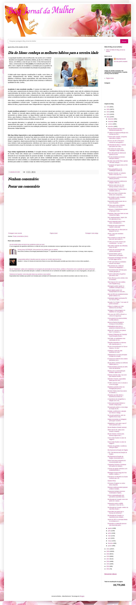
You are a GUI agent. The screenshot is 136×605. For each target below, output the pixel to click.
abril (109, 538)
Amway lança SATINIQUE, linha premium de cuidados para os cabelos (38, 249)
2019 (108, 554)
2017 (108, 559)
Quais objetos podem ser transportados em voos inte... (117, 290)
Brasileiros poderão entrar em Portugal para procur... (116, 387)
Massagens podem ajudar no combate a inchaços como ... (116, 286)
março (110, 541)
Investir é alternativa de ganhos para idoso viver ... (116, 274)
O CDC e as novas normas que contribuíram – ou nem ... (116, 242)
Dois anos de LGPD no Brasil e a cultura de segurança (117, 315)
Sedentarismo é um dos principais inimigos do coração (117, 355)
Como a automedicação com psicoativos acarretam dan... (116, 496)
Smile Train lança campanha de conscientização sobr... (117, 461)
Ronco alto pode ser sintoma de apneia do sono (117, 153)
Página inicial (53, 233)
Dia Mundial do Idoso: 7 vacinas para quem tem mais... (117, 145)
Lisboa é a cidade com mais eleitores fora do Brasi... (115, 307)
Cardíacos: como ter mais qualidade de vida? (115, 351)
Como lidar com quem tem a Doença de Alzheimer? (116, 512)
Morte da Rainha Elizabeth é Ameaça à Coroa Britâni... (116, 323)
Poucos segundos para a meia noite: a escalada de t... (116, 222)
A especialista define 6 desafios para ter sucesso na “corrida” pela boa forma (39, 259)
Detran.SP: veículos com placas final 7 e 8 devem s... (117, 331)
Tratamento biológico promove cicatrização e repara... (116, 492)
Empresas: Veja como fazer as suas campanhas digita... (118, 214)
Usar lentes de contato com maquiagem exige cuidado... (116, 149)
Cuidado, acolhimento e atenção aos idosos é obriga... (117, 411)
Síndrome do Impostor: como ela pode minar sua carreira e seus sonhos (30, 274)
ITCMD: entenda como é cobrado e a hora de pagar (118, 383)
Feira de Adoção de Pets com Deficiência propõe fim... (116, 129)
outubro (110, 124)
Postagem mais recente (15, 233)
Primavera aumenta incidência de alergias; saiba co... (117, 181)
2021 (108, 549)
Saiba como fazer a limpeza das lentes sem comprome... (117, 193)
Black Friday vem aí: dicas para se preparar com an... (117, 230)
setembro (111, 126)
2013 (108, 569)
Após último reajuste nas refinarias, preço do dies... (118, 246)
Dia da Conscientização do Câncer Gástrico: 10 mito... (117, 347)
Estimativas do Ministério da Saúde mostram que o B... (118, 477)
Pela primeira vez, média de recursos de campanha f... (116, 266)
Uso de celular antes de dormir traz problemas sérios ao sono (26, 244)
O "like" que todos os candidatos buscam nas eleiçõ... (117, 262)
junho (109, 533)
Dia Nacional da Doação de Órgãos (118, 450)
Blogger (82, 596)
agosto (110, 528)
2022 (108, 117)
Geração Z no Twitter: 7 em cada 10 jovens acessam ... (118, 303)
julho (109, 530)
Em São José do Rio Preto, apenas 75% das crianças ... (118, 161)
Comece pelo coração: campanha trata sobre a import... (117, 137)
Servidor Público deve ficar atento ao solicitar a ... (117, 391)
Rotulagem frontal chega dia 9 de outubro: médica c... (117, 473)
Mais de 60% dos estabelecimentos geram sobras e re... (118, 294)
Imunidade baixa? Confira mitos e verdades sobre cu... (117, 189)
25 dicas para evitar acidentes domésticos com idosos (116, 206)
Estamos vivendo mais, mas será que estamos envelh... (117, 375)
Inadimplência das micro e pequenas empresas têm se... (117, 327)
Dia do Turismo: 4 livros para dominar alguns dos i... (116, 434)
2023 (108, 114)
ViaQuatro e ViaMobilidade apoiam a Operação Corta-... (117, 210)
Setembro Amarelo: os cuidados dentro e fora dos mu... (117, 173)
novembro (111, 121)
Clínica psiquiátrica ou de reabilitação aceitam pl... (115, 169)
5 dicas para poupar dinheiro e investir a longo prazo (116, 403)
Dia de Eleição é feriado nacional (117, 427)
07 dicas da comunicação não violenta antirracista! (116, 250)
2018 (108, 556)
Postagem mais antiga (91, 233)
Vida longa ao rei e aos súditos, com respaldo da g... (116, 282)
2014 (108, 566)
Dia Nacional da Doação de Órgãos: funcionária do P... (116, 457)
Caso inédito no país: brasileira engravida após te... (116, 198)
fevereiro (110, 543)
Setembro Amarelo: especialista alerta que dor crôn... (117, 379)
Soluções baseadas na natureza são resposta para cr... (117, 343)
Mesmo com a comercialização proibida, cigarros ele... (116, 371)
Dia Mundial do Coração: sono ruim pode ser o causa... (118, 500)
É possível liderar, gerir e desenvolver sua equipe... (116, 254)
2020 (108, 551)
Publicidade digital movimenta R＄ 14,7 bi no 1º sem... (117, 298)
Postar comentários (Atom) (20, 236)
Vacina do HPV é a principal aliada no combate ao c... (117, 520)
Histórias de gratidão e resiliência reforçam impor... (117, 446)
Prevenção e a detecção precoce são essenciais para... (117, 524)
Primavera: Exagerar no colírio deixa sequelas (116, 484)
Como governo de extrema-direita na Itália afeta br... (117, 319)
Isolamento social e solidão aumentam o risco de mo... (116, 504)
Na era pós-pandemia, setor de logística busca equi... (116, 415)
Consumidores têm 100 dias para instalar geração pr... (117, 270)
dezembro (111, 119)
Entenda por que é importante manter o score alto (116, 226)
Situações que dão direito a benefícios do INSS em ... (116, 395)
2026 (108, 107)
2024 (108, 111)
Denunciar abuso (110, 574)
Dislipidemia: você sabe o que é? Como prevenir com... (117, 424)
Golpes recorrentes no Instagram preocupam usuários (117, 420)
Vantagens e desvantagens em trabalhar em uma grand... (116, 311)
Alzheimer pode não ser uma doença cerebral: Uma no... (116, 185)
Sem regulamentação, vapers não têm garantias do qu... (117, 218)
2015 (108, 564)
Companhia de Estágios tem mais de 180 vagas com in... (117, 258)
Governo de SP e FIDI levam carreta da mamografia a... (116, 141)
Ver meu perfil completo (120, 61)
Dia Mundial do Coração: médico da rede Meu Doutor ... (118, 508)
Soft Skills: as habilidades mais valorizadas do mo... (116, 339)
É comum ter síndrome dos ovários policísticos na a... (118, 359)
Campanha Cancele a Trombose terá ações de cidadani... (117, 465)
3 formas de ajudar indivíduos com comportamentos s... (117, 469)
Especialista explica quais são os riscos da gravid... (117, 202)
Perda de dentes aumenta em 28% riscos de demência (117, 367)
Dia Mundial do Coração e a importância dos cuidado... (116, 516)
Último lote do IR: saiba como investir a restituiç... (116, 430)
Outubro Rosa (112, 480)
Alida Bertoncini (121, 59)
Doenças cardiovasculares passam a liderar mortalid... (118, 488)
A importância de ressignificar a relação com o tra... (116, 399)
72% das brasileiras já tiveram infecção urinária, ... (116, 157)
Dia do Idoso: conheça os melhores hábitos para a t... (118, 363)
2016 (108, 561)
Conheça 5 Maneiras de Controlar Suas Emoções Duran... (117, 335)
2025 (108, 109)
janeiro (110, 545)
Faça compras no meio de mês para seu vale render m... (116, 238)
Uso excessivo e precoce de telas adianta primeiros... (117, 177)
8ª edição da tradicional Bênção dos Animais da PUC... (118, 133)
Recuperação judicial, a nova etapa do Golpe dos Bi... (118, 407)
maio (109, 535)
